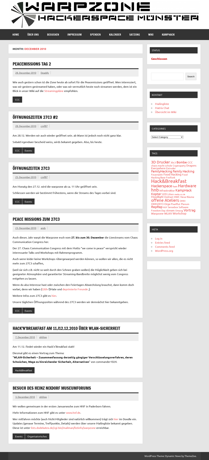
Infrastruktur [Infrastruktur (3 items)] (167, 190)
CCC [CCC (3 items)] (190, 162)
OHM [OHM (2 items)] (182, 200)
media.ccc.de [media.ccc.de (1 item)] (179, 194)
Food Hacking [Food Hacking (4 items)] (172, 174)
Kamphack (168, 34)
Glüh (44, 289)
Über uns (33, 34)
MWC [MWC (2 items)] (177, 196)
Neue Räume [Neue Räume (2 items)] (187, 196)
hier (54, 295)
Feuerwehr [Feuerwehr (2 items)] (157, 174)
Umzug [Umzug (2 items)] (179, 210)
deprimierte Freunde (75, 289)
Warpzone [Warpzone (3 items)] (157, 213)
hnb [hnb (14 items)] (155, 190)
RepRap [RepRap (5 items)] (157, 207)
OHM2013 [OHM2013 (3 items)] (157, 203)
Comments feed (165, 246)
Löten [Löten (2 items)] (170, 194)
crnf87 (44, 126)
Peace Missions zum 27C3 (36, 219)
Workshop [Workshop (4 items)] (179, 213)
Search (191, 76)
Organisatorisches (37, 436)
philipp (43, 337)
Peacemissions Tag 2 (32, 64)
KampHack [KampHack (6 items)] (183, 190)
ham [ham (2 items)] (175, 186)
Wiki (151, 34)
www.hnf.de (73, 412)
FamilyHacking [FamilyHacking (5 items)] (161, 171)
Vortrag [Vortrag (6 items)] (190, 210)
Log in (158, 238)
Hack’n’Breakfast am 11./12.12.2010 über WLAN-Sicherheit (66, 328)
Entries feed (162, 242)
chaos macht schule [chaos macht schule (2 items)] (161, 165)
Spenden (95, 34)
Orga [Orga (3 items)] (167, 203)
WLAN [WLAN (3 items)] (168, 213)
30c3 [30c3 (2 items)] (173, 162)
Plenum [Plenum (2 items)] (185, 203)
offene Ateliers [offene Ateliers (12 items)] (165, 200)
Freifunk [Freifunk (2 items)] (170, 177)
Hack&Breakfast (23, 370)
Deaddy (45, 72)
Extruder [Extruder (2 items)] (171, 168)
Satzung (134, 34)
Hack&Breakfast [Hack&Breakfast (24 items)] (169, 181)
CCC (17, 99)
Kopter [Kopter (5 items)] (156, 194)
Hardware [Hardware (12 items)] (187, 185)
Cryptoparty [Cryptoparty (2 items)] (179, 165)
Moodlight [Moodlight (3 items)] (157, 196)
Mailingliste (162, 103)
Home (15, 34)
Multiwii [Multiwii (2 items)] (168, 196)
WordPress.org (164, 250)
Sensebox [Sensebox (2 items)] (173, 207)
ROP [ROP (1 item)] (165, 207)
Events (28, 150)
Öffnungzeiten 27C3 (31, 168)
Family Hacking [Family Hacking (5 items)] (183, 171)
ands (43, 227)
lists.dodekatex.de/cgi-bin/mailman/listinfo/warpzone (63, 427)
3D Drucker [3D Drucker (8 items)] (160, 162)
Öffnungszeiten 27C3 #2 (35, 117)
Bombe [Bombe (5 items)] (181, 162)
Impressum (74, 34)
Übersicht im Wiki (165, 112)
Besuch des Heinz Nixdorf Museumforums (52, 388)
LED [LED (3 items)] (164, 194)
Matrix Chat (162, 107)
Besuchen (53, 34)
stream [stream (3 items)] (170, 210)
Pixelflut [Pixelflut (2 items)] (175, 203)
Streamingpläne (53, 90)
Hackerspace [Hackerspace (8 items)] (161, 186)
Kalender (115, 34)
